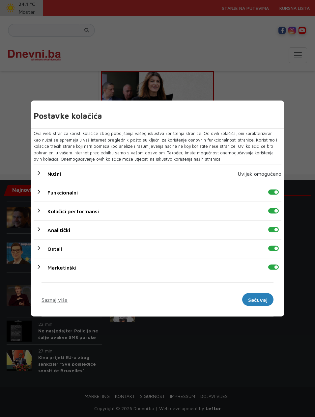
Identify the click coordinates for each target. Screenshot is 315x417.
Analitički (58, 230)
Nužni (54, 173)
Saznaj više (55, 299)
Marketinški (61, 267)
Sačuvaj (258, 299)
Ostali (54, 248)
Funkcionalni (62, 192)
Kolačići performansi (73, 211)
